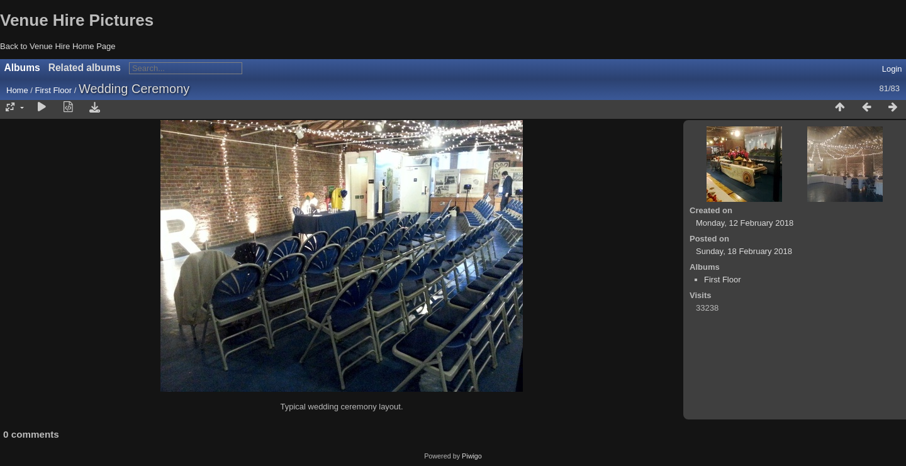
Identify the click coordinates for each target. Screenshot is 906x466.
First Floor (53, 90)
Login (892, 69)
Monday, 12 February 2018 (744, 223)
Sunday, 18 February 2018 (744, 251)
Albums (22, 67)
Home (17, 90)
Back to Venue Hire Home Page (58, 46)
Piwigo (472, 456)
